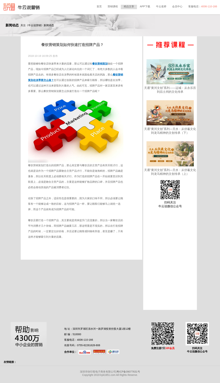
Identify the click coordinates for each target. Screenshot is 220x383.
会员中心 (177, 6)
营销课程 (113, 6)
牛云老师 (161, 6)
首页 (99, 6)
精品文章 (129, 6)
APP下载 (145, 6)
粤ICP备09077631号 (128, 371)
